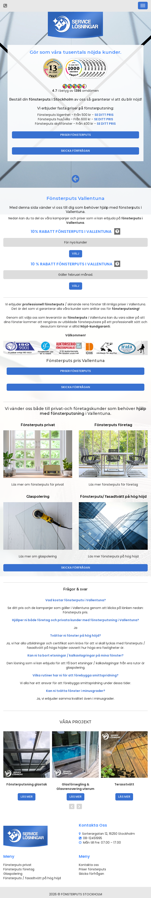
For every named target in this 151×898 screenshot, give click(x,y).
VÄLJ (75, 253)
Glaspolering (12, 873)
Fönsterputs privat (17, 865)
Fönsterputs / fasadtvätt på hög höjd (32, 878)
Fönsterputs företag (18, 869)
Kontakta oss (89, 865)
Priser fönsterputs (75, 135)
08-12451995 (92, 838)
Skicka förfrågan (75, 151)
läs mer (27, 797)
